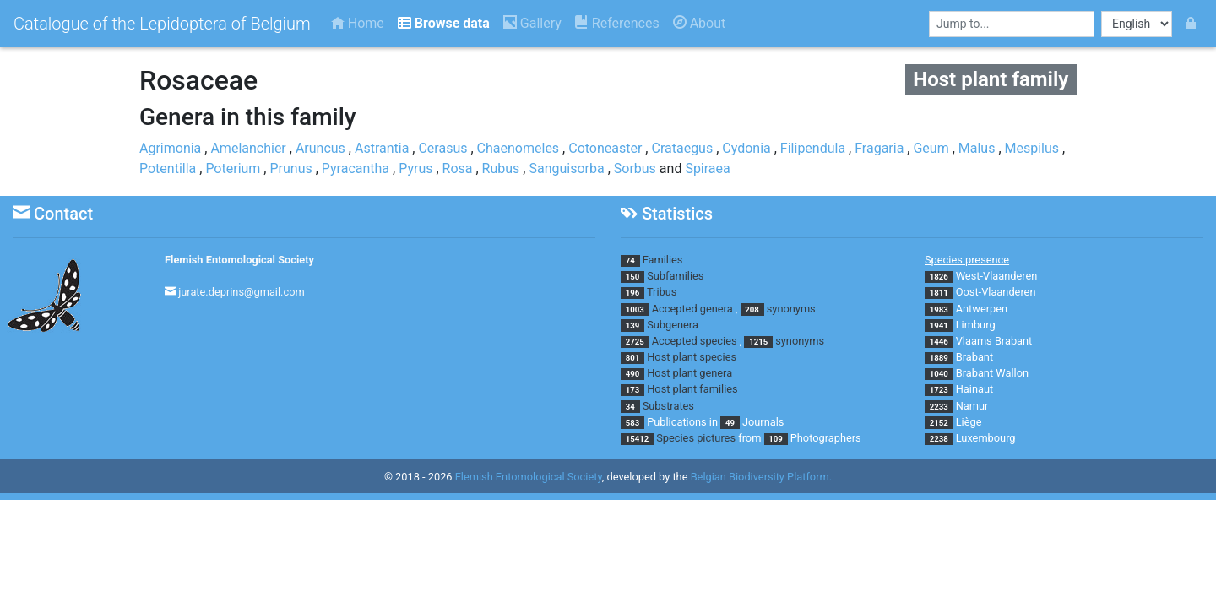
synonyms (791, 308)
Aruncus (320, 148)
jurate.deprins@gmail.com (241, 291)
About (699, 23)
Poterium (232, 168)
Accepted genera (692, 308)
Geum (930, 148)
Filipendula (812, 148)
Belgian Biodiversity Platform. (761, 476)
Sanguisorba (566, 168)
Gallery (532, 23)
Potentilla (167, 168)
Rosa (457, 168)
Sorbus (635, 168)
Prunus (290, 168)
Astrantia (382, 148)
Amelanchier (247, 148)
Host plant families (692, 389)
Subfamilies (675, 275)
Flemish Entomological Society (239, 259)
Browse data (444, 23)
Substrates (668, 405)
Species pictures (696, 438)
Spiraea (707, 168)
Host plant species (691, 356)
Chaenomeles (518, 148)
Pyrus (415, 168)
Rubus (501, 168)
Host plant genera (689, 372)
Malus (977, 148)
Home (357, 23)
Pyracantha (355, 168)
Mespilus (1032, 148)
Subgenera (672, 324)
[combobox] (1011, 24)
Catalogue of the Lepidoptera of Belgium (162, 24)
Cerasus (442, 148)
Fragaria (879, 148)
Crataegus (682, 148)
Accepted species (694, 340)
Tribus (661, 291)
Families (663, 259)
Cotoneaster (605, 148)
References (617, 23)
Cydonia (746, 148)
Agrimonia (170, 148)
